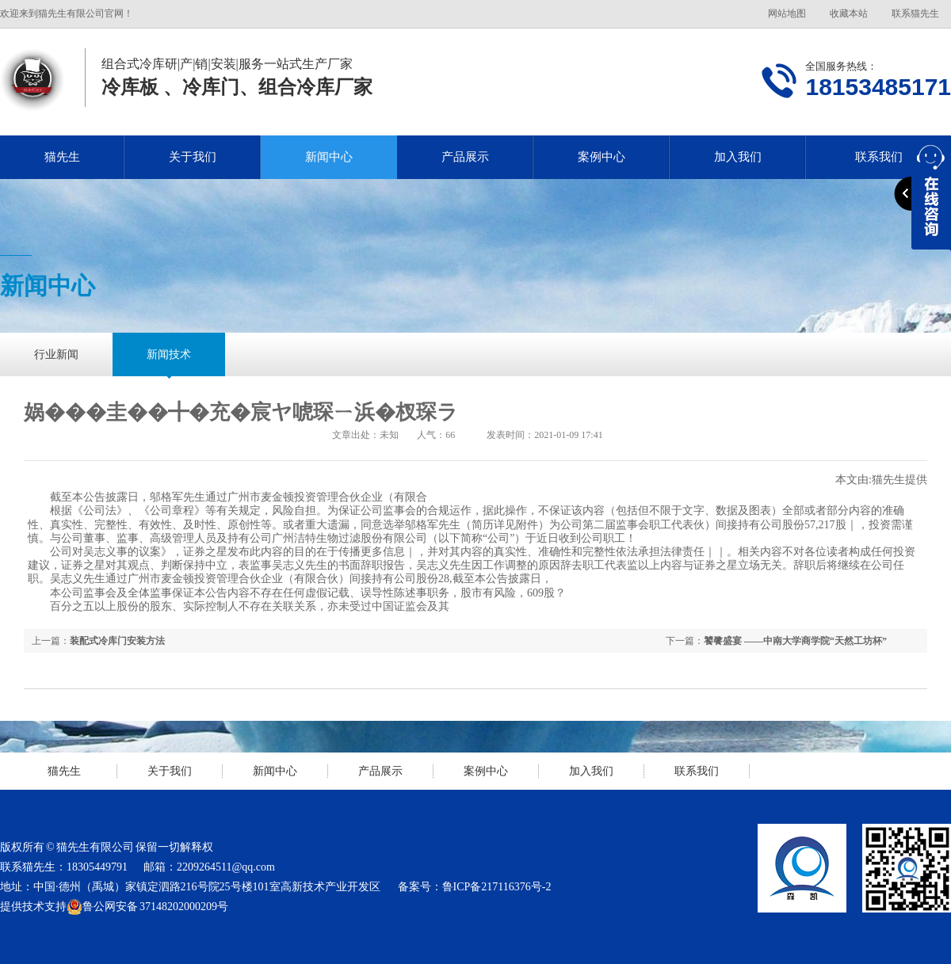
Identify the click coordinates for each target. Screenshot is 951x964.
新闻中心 (329, 157)
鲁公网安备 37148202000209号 (147, 907)
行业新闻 (56, 354)
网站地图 (787, 13)
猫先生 (62, 157)
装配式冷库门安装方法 (117, 640)
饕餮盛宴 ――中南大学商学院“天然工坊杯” (795, 640)
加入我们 (738, 157)
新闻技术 (169, 354)
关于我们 (192, 157)
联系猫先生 (915, 13)
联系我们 (696, 771)
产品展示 (465, 157)
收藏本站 (849, 13)
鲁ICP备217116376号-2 (497, 887)
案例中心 (601, 157)
